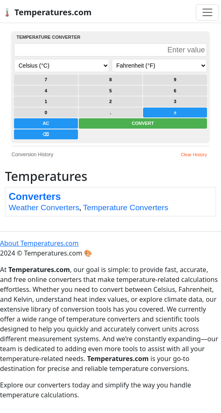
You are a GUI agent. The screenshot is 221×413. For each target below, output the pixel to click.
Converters (35, 196)
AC (45, 123)
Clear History (194, 154)
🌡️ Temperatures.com (47, 12)
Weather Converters (44, 207)
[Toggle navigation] (207, 12)
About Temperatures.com (39, 243)
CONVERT (143, 123)
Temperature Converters (125, 207)
